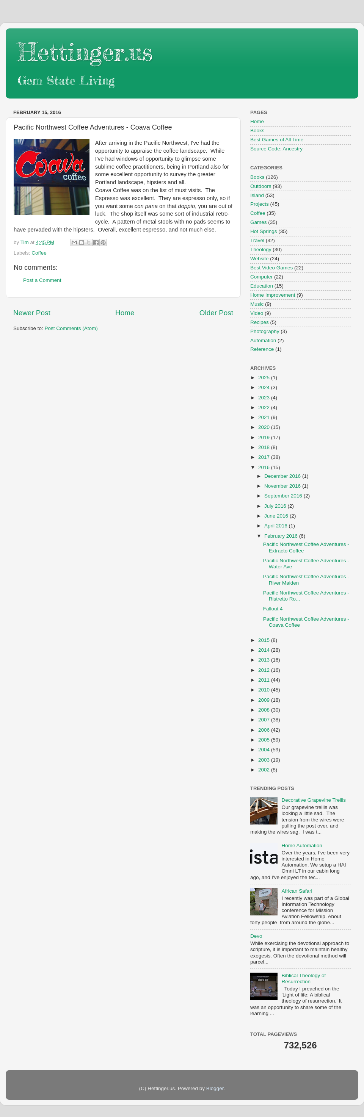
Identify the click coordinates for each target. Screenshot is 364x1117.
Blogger (215, 1088)
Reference (262, 349)
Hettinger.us (84, 52)
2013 (264, 660)
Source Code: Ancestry (276, 149)
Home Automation (301, 845)
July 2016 (276, 506)
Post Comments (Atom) (71, 328)
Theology (260, 249)
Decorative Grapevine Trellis (313, 800)
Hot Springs (263, 231)
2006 (264, 730)
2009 (264, 700)
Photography (264, 331)
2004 (264, 749)
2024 (264, 387)
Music (257, 304)
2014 (264, 650)
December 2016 (283, 476)
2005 (264, 740)
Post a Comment (42, 280)
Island (257, 195)
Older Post (216, 313)
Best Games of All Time (276, 139)
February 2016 (281, 536)
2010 (264, 690)
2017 (264, 457)
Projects (259, 204)
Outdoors (260, 186)
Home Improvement (272, 295)
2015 (264, 640)
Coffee (39, 253)
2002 (264, 770)
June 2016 (277, 516)
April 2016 (276, 526)
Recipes (259, 322)
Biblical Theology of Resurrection (303, 978)
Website (259, 258)
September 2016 (284, 496)
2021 (264, 417)
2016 (264, 467)
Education (261, 286)
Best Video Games (271, 268)
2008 (264, 710)
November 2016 (283, 486)
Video (256, 313)
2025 (264, 377)
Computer (261, 277)
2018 (264, 447)
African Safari (296, 891)
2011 (264, 680)
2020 (264, 427)
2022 (264, 407)
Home (124, 313)
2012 (264, 670)
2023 (264, 397)
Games (258, 222)
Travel (257, 240)
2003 (264, 760)
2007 (264, 720)
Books (257, 130)
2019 (264, 437)
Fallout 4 (273, 609)
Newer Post (31, 313)
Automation (263, 340)
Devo (256, 936)
